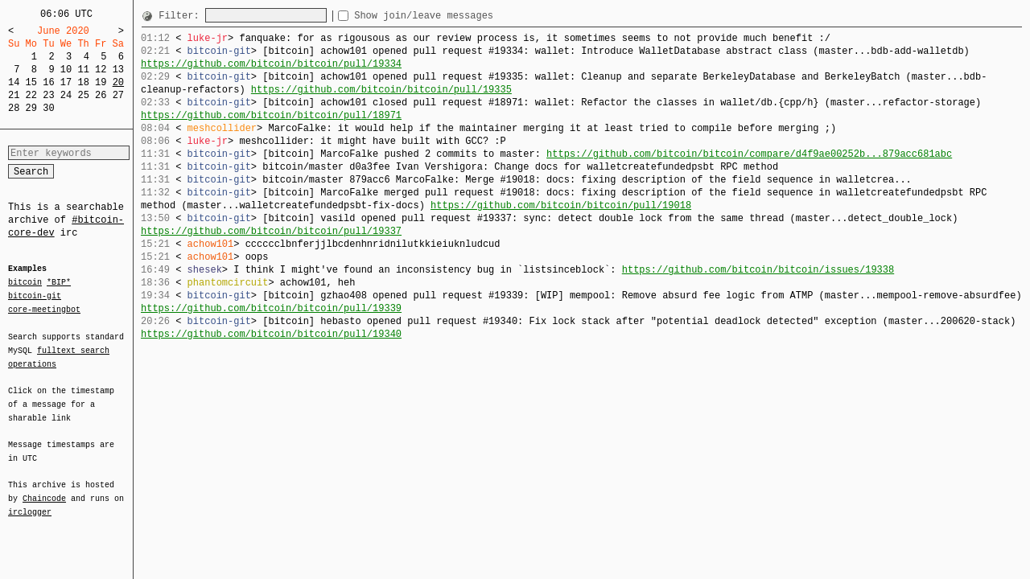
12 (100, 69)
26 (100, 95)
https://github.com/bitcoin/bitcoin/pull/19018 (561, 205)
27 (118, 95)
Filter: (182, 16)
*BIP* (59, 283)
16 (48, 82)
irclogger (30, 501)
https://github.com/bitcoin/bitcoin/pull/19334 (271, 64)
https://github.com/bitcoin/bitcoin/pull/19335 (381, 89)
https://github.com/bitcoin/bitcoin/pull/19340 (271, 334)
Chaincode (44, 489)
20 (118, 82)
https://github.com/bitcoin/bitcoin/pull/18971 (271, 115)
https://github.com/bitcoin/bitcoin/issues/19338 (758, 270)
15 (31, 82)
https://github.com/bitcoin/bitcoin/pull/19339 (271, 308)
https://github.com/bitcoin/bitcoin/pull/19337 (271, 231)
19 (100, 82)
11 (83, 69)
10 (66, 69)
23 (48, 95)
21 (13, 95)
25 (83, 95)
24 (66, 95)
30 (48, 108)
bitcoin (25, 283)
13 (118, 69)
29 (31, 108)
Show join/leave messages (452, 16)
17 (66, 82)
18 (83, 82)
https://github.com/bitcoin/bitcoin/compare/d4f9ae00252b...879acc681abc (749, 154)
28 (13, 108)
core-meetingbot (44, 308)
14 (13, 82)
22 (31, 95)
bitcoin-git (34, 296)
